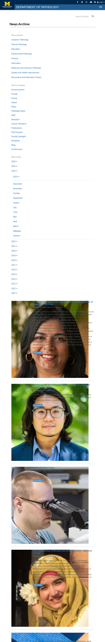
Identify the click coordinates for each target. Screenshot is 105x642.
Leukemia (51, 390)
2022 (14, 241)
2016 (14, 270)
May (15, 217)
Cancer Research (19, 124)
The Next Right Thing (43, 468)
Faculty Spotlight (18, 136)
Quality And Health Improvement (25, 73)
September (18, 198)
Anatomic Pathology (20, 40)
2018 (14, 260)
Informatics (16, 63)
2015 (14, 274)
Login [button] (101, 2)
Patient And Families (55, 471)
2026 (14, 161)
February (17, 231)
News (13, 107)
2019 (14, 256)
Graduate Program (54, 556)
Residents (15, 141)
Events (14, 98)
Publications (16, 128)
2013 (14, 284)
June (15, 212)
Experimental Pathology (21, 54)
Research (15, 120)
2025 (14, 166)
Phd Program (17, 132)
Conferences (16, 149)
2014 (14, 279)
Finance (14, 58)
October (16, 193)
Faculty (14, 94)
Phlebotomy (52, 637)
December (17, 184)
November (17, 189)
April (15, 221)
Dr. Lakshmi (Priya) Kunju (80, 312)
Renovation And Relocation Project (26, 77)
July (15, 207)
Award (14, 102)
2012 (14, 288)
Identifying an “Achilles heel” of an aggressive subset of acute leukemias (61, 386)
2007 (14, 293)
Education (15, 49)
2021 (14, 246)
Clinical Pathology (19, 44)
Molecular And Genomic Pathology (26, 68)
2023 (16, 177)
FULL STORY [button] (38, 352)
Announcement (17, 90)
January (16, 236)
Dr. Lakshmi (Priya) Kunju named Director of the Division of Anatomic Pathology (63, 303)
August (16, 203)
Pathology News (18, 111)
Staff (13, 115)
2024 (14, 171)
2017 (14, 265)
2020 (14, 251)
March (16, 226)
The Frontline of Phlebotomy (47, 634)
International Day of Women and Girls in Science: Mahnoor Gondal (62, 552)
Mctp (13, 145)
